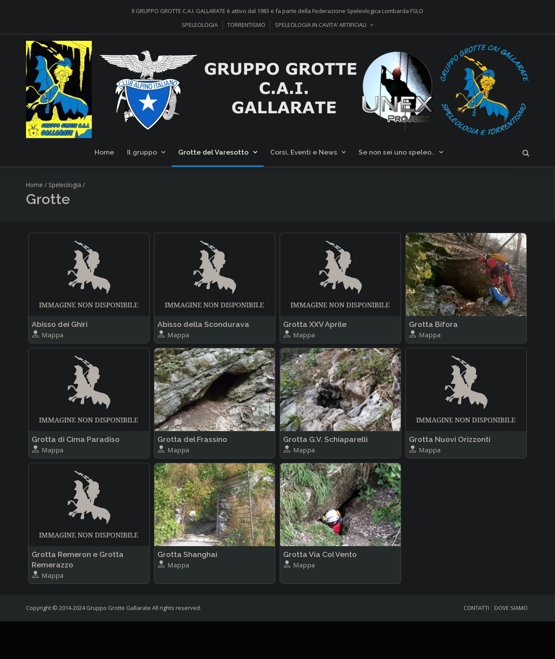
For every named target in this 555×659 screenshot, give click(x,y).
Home (104, 152)
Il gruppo (142, 152)
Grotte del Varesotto (213, 152)
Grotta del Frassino (192, 439)
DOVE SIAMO (511, 608)
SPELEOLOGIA (200, 25)
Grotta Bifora (433, 324)
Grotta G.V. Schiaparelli (325, 439)
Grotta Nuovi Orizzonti (449, 439)
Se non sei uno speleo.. (397, 152)
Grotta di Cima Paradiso (76, 439)
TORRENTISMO (246, 25)
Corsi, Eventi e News (303, 152)
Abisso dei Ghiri (60, 324)
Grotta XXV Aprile (314, 324)
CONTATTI (476, 608)
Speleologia (65, 185)
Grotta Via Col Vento (320, 554)
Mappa (47, 334)
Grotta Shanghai (187, 554)
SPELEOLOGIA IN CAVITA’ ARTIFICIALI (320, 25)
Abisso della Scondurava (203, 324)
